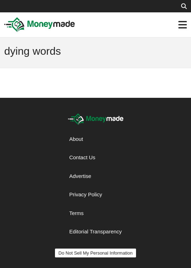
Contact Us (82, 157)
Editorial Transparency (95, 231)
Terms (76, 213)
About (76, 139)
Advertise (80, 176)
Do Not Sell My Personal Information (95, 253)
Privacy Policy (85, 194)
